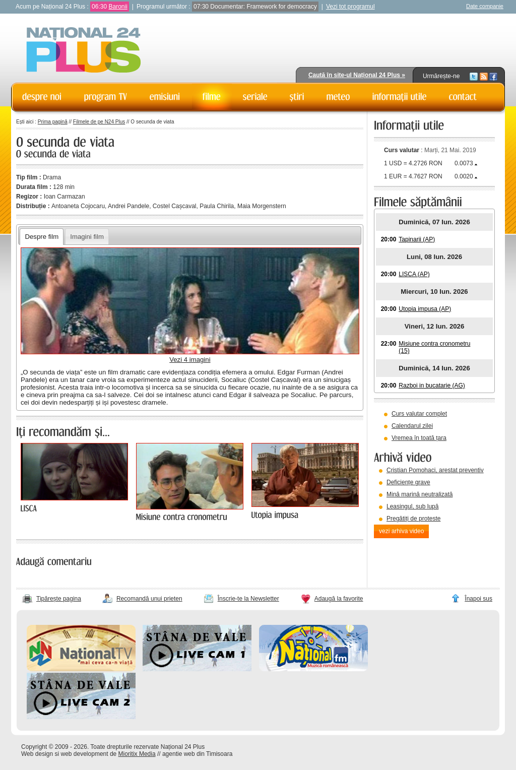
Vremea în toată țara (419, 437)
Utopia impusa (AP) (425, 308)
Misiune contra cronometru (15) (434, 347)
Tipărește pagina (58, 598)
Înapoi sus (478, 598)
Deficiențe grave (408, 482)
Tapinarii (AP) (417, 239)
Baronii (117, 6)
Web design (37, 753)
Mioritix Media (137, 753)
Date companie (484, 6)
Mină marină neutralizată (419, 494)
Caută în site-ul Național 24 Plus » (356, 75)
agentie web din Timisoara (197, 753)
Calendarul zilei (412, 425)
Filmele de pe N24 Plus (99, 121)
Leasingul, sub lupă (412, 506)
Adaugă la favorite (338, 598)
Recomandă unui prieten (149, 598)
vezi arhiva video (401, 531)
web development (84, 753)
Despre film (41, 236)
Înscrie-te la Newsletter (248, 598)
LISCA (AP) (414, 274)
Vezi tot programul (350, 6)
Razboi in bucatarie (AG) (432, 385)
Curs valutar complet (419, 413)
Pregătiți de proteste (413, 518)
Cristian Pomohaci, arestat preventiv (435, 470)
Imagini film (87, 236)
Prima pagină (53, 121)
